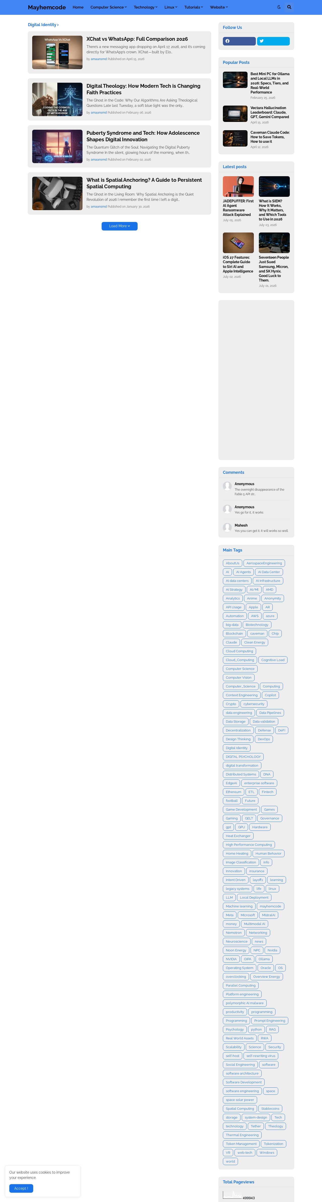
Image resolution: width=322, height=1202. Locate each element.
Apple (253, 607)
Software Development (244, 1082)
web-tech (244, 1152)
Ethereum (233, 792)
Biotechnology (257, 625)
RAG (272, 1029)
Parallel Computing (241, 985)
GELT (249, 818)
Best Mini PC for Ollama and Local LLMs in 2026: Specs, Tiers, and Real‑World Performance (270, 83)
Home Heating (237, 853)
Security (274, 1047)
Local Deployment (254, 897)
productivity (235, 1012)
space (270, 1091)
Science (255, 1047)
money (231, 924)
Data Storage (236, 721)
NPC (257, 950)
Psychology (235, 1029)
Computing (271, 686)
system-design (256, 1117)
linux (272, 889)
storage (231, 1117)
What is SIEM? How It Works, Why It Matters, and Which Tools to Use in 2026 (272, 210)
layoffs (258, 880)
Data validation (264, 721)
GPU (241, 827)
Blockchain (234, 633)
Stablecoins (270, 1109)
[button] (279, 7)
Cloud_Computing (240, 660)
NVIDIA (231, 959)
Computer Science (240, 669)
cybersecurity (254, 704)
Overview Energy (266, 977)
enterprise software (259, 783)
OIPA (247, 959)
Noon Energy (236, 950)
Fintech (267, 792)
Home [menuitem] (78, 7)
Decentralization (238, 730)
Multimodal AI (254, 924)
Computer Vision (239, 677)
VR (228, 1152)
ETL (252, 792)
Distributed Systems (241, 774)
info (266, 862)
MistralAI (268, 915)
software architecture (242, 1073)
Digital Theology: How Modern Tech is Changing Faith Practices (143, 89)
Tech (278, 1117)
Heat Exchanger (238, 836)
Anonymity (272, 598)
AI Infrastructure (268, 581)
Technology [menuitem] (144, 7)
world (230, 1161)
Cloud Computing (239, 651)
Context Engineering (242, 695)
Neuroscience (237, 941)
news (259, 941)
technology (235, 1126)
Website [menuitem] (217, 7)
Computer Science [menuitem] (107, 7)
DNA (266, 774)
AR (267, 607)
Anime (252, 598)
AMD (269, 589)
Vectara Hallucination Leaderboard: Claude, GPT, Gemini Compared (270, 112)
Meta (229, 915)
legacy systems (237, 889)
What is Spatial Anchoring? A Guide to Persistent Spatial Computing (144, 183)
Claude (231, 642)
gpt (228, 827)
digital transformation (242, 765)
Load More (118, 226)
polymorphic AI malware (245, 1003)
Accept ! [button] (21, 1188)
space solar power (240, 1100)
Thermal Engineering (242, 1135)
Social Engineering (240, 1065)
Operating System (239, 968)
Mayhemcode (47, 7)
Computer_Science (241, 686)
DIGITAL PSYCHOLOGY (243, 757)
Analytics (233, 598)
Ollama (264, 959)
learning (276, 880)
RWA (264, 1038)
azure (270, 616)
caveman (257, 633)
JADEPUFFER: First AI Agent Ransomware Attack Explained (238, 208)
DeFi (281, 730)
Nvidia (272, 950)
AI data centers (237, 581)
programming (261, 1012)
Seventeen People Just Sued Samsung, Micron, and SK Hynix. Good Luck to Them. (274, 268)
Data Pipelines (270, 713)
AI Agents (243, 572)
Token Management (241, 1144)
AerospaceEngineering (264, 563)
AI (227, 572)
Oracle (266, 968)
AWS (255, 616)
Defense (264, 730)
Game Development (241, 809)
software (268, 1065)
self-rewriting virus (261, 1056)
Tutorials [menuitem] (192, 7)
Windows (267, 1152)
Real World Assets (240, 1038)
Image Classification (241, 862)
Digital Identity (237, 748)
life (259, 889)
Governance (269, 818)
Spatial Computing (240, 1109)
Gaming (232, 818)
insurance (256, 871)
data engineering (239, 713)
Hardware (260, 827)
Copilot (270, 695)
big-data (232, 625)
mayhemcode (270, 906)
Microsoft (248, 915)
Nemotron (234, 933)
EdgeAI (231, 783)
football (232, 801)
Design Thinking (238, 739)
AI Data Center (269, 572)
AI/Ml (254, 589)
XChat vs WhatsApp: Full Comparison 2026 (137, 39)
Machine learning (239, 906)
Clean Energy (254, 642)
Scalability (234, 1047)
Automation (235, 616)
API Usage (234, 607)
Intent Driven (236, 880)
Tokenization (273, 1144)
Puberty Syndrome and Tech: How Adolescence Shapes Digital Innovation (143, 136)
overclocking (236, 977)
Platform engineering (242, 994)
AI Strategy (234, 589)
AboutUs (232, 563)
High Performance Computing (249, 845)
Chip (275, 633)
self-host (232, 1056)
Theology (275, 1126)
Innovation (234, 871)
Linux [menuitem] (169, 7)
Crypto (231, 704)
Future (250, 801)
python (256, 1029)
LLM (229, 897)
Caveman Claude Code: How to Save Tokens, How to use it (270, 137)
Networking (258, 933)
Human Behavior (268, 853)
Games (269, 809)
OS (280, 968)
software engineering (242, 1091)
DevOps (264, 739)
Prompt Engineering (269, 1021)
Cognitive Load (273, 660)
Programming (236, 1021)
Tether (256, 1126)
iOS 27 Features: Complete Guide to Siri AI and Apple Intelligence (238, 264)
